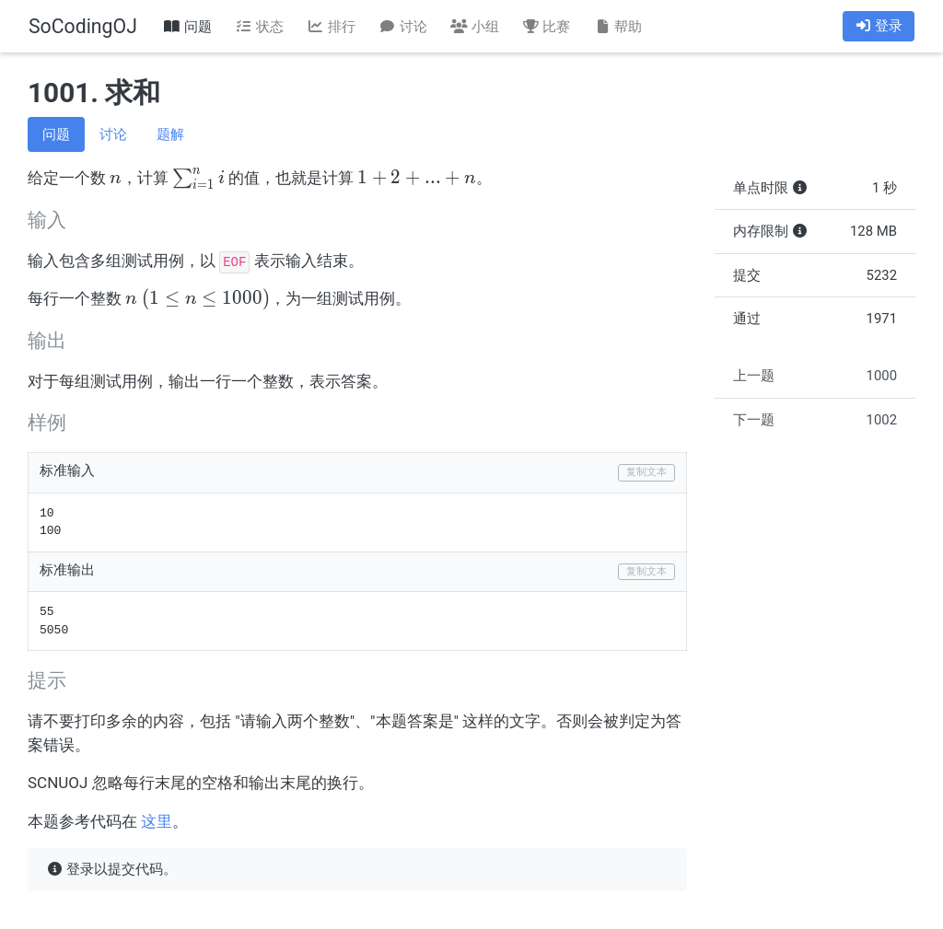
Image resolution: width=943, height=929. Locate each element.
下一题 (815, 420)
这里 (156, 821)
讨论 (402, 26)
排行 (331, 26)
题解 (170, 134)
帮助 (618, 26)
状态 (260, 26)
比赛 (546, 26)
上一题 (815, 376)
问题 (188, 26)
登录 (878, 25)
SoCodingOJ (83, 26)
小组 (474, 26)
